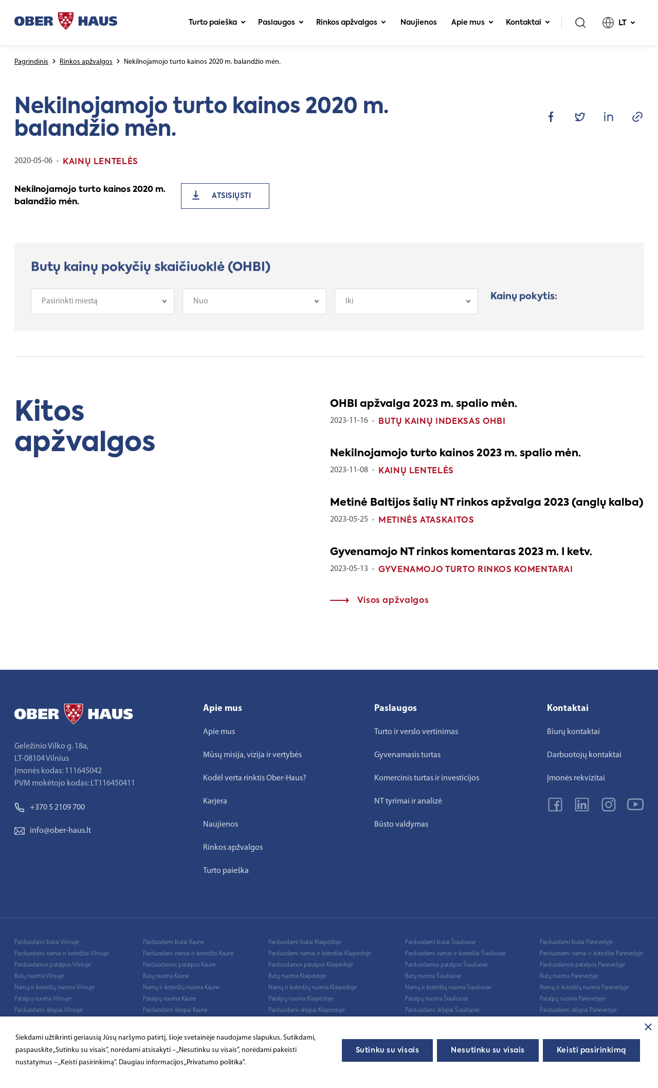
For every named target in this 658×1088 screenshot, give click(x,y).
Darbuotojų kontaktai (584, 755)
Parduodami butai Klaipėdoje (304, 942)
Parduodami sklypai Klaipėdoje (306, 1010)
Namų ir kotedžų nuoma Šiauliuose (448, 988)
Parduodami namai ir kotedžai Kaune (188, 954)
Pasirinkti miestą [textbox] (70, 310)
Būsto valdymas (401, 825)
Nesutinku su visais (488, 1050)
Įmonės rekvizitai (576, 778)
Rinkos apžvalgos (351, 22)
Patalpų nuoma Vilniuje (42, 999)
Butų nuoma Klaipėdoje (297, 976)
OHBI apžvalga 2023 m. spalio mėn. (423, 404)
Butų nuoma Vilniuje (39, 976)
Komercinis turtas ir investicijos (426, 778)
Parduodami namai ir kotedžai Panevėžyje (591, 954)
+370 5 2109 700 (49, 807)
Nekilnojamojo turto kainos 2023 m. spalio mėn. (455, 454)
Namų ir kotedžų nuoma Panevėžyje (584, 988)
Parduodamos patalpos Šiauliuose (446, 965)
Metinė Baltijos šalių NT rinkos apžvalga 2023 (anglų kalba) (487, 503)
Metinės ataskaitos (426, 520)
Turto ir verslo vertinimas (416, 732)
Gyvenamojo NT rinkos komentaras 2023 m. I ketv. (461, 552)
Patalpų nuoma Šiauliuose (436, 999)
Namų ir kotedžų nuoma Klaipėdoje (312, 988)
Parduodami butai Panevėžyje (576, 942)
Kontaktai (528, 22)
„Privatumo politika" (214, 1062)
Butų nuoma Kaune (166, 976)
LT (618, 22)
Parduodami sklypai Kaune (175, 1010)
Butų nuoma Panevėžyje (569, 976)
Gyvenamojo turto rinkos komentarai (475, 570)
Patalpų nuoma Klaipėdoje (301, 999)
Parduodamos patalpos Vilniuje (52, 965)
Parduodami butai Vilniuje (46, 942)
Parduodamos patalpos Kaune (179, 965)
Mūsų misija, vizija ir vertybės (252, 755)
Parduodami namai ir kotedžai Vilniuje (61, 954)
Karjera (215, 801)
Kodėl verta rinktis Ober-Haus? (254, 778)
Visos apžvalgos (379, 601)
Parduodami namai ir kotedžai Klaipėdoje (319, 954)
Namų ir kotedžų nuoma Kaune (181, 988)
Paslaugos (281, 22)
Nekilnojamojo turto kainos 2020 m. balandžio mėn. (90, 196)
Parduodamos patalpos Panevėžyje (582, 965)
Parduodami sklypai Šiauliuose (442, 1010)
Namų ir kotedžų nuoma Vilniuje (54, 988)
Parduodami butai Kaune (173, 942)
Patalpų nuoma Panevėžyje (573, 999)
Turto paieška (217, 22)
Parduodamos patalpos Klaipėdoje (310, 965)
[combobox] (102, 310)
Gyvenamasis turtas (407, 755)
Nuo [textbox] (200, 310)
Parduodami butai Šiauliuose (440, 942)
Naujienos (418, 22)
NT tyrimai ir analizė (408, 801)
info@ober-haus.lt (52, 831)
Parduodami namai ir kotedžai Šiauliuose (455, 954)
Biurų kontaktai (573, 732)
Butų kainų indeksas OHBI (441, 422)
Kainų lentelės (416, 471)
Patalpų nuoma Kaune (169, 999)
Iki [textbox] (349, 310)
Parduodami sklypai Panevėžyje (578, 1010)
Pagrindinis (31, 62)
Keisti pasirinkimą (591, 1050)
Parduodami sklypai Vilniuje (48, 1010)
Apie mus (472, 22)
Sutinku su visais (387, 1050)
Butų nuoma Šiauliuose (433, 976)
